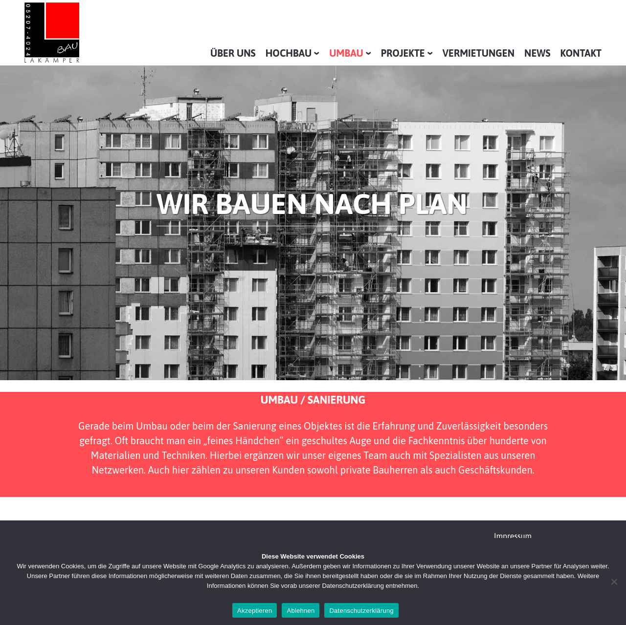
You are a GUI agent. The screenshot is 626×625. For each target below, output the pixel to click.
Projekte (403, 53)
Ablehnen (300, 610)
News (537, 53)
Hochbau (289, 53)
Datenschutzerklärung (361, 610)
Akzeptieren (254, 610)
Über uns (233, 53)
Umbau (346, 53)
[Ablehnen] (614, 581)
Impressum (513, 536)
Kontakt (581, 53)
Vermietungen (478, 53)
